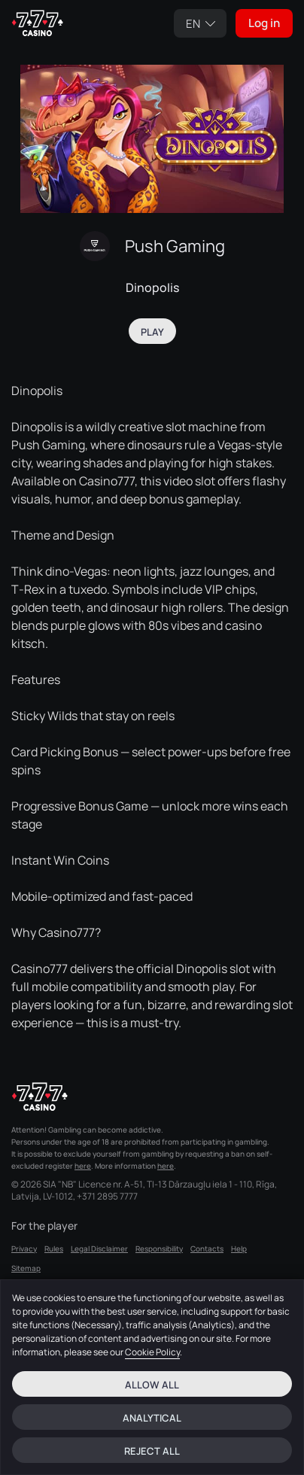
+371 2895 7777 (107, 1197)
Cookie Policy (152, 1352)
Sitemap (26, 1268)
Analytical (152, 1418)
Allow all (152, 1384)
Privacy (24, 1248)
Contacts (206, 1248)
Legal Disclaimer (99, 1248)
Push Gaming (175, 246)
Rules (53, 1248)
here (82, 1165)
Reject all (152, 1451)
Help (239, 1248)
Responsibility (159, 1248)
